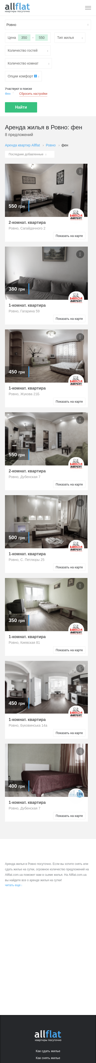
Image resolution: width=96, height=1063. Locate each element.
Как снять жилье (48, 1058)
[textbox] (48, 25)
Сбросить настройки (33, 93)
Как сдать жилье (48, 1051)
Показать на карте (69, 236)
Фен (9, 93)
